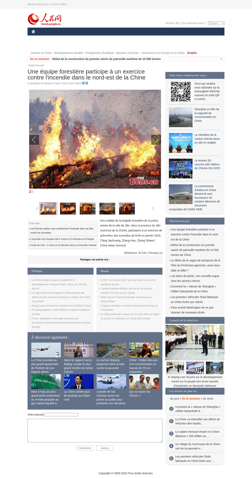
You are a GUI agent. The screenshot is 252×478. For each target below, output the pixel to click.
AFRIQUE (90, 37)
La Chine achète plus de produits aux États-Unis (77, 395)
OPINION (210, 37)
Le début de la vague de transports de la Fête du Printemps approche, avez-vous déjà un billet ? (195, 265)
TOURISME (192, 37)
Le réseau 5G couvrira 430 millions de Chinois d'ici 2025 (207, 164)
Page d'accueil (36, 65)
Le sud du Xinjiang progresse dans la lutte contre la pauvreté (111, 364)
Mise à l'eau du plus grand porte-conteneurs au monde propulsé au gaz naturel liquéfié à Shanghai (45, 399)
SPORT (175, 37)
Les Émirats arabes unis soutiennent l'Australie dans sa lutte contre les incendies (61, 230)
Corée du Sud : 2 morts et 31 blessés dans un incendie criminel (63, 245)
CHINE (38, 37)
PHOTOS (39, 45)
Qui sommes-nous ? (194, 23)
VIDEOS (55, 45)
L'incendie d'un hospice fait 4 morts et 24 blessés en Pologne (62, 239)
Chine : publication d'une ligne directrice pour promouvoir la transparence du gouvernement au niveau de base (61, 322)
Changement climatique (99, 52)
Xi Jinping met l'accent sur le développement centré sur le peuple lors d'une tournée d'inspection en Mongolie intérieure (195, 381)
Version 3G (172, 23)
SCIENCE (107, 37)
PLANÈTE (160, 37)
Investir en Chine (41, 52)
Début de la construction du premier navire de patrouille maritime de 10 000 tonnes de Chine (195, 249)
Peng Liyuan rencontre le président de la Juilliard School (61, 305)
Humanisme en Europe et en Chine (163, 52)
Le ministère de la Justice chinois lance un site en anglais (207, 138)
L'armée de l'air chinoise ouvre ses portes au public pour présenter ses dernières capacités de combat (111, 399)
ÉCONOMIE (55, 37)
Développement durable (68, 52)
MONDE (73, 37)
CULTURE (125, 37)
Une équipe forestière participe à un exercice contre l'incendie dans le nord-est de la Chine (195, 234)
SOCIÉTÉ (142, 37)
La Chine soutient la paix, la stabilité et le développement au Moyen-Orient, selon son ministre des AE (59, 284)
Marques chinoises (127, 52)
